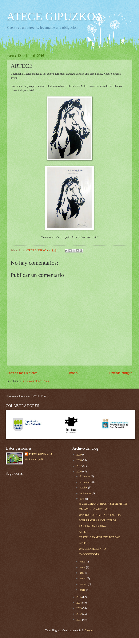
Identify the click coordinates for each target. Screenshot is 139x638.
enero (83, 589)
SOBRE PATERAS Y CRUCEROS (97, 520)
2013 (79, 608)
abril (82, 572)
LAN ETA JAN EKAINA (92, 526)
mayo (83, 567)
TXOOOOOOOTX (89, 554)
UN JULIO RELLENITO (92, 548)
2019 (79, 454)
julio (82, 499)
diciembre (85, 476)
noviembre (85, 482)
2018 (79, 460)
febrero (84, 584)
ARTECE (84, 531)
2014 (79, 602)
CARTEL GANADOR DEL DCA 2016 (99, 537)
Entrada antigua (120, 373)
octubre (84, 487)
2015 (79, 597)
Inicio (73, 373)
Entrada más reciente (22, 373)
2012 (79, 614)
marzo (83, 578)
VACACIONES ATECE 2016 (94, 509)
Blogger (89, 630)
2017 (79, 466)
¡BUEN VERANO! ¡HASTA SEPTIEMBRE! (103, 503)
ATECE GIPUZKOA (55, 16)
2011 (79, 619)
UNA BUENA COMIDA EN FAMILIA (100, 515)
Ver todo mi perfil (34, 459)
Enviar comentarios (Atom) (36, 381)
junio (83, 561)
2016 (79, 471)
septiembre (86, 493)
